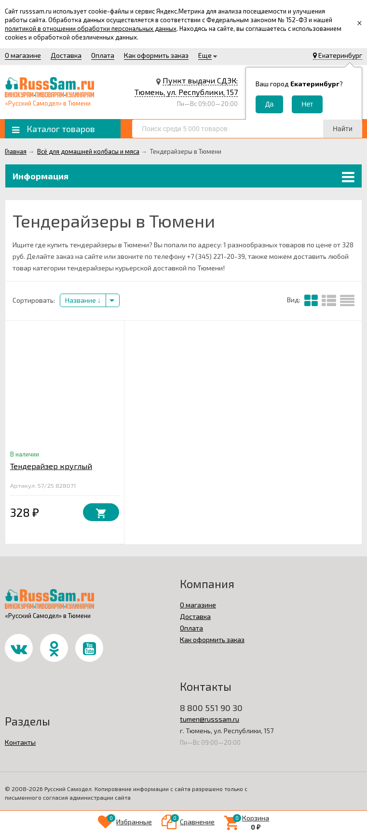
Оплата (102, 55)
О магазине (23, 55)
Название (83, 300)
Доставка (66, 55)
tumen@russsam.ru (209, 719)
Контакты (20, 742)
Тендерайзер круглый (51, 465)
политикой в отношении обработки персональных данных (91, 28)
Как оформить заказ (156, 55)
